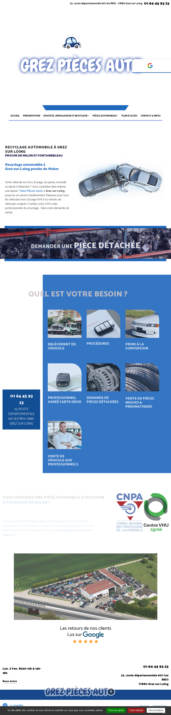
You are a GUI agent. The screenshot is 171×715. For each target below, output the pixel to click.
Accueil (15, 116)
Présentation (31, 116)
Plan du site (144, 706)
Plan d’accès (129, 116)
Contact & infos (151, 116)
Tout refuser (136, 710)
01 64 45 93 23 (156, 3)
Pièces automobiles (105, 116)
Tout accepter (116, 710)
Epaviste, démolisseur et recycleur (65, 116)
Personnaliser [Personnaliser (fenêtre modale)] (155, 710)
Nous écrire (10, 681)
